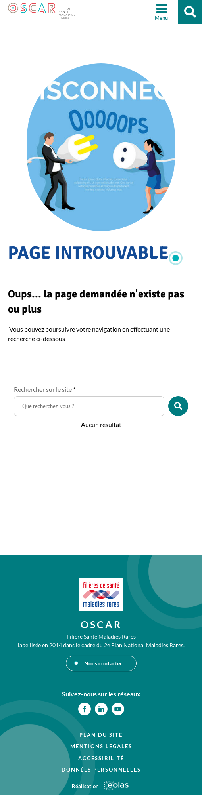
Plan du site (101, 735)
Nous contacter (103, 663)
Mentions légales (101, 746)
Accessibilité (101, 758)
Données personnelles (101, 769)
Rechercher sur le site (44, 389)
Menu (161, 18)
